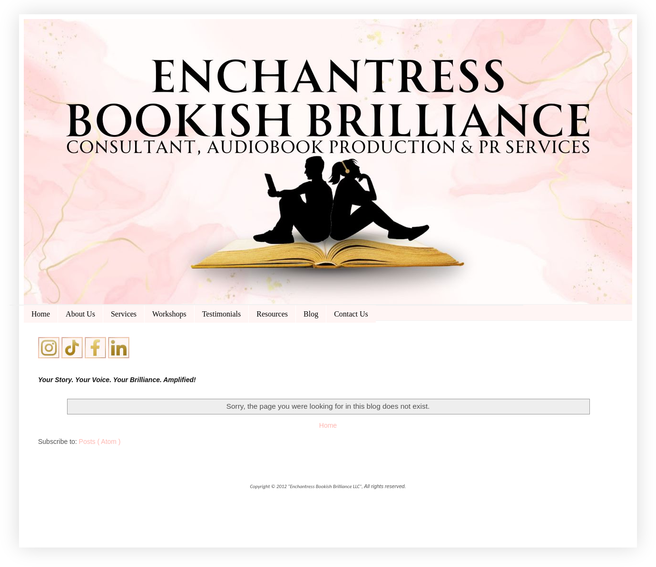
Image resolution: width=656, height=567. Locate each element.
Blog (311, 314)
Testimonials (221, 314)
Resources (272, 314)
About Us (80, 314)
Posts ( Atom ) (100, 441)
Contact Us (351, 314)
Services (124, 314)
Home (40, 314)
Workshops (169, 314)
